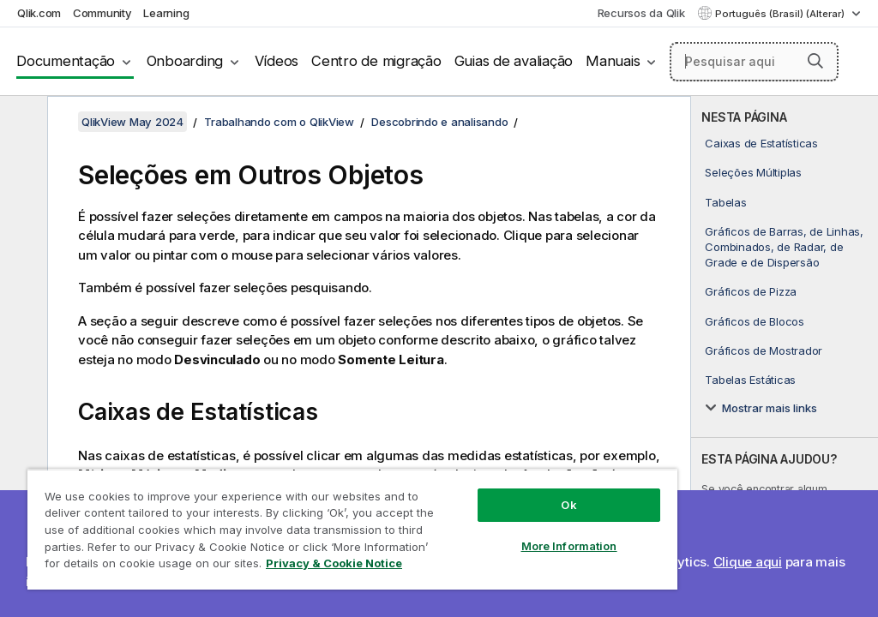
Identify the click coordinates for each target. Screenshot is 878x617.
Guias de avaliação (514, 60)
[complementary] (784, 356)
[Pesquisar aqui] (754, 62)
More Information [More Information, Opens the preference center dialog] (569, 546)
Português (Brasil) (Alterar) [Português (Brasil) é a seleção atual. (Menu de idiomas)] (781, 14)
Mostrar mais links (769, 408)
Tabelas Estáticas (750, 379)
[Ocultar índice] (21, 122)
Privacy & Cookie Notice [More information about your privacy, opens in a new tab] (334, 563)
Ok (568, 505)
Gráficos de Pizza (751, 291)
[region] (352, 529)
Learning (166, 13)
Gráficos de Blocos (754, 321)
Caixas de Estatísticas (761, 143)
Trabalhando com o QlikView (279, 122)
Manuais (613, 60)
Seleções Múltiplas (753, 172)
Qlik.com (39, 13)
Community (102, 13)
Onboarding (185, 60)
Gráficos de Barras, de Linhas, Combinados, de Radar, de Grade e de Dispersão (784, 247)
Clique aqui (747, 562)
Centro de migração (376, 60)
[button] (815, 60)
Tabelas (725, 202)
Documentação (65, 60)
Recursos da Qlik (641, 13)
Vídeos (277, 60)
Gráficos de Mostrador (763, 350)
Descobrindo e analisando (439, 122)
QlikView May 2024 (132, 122)
